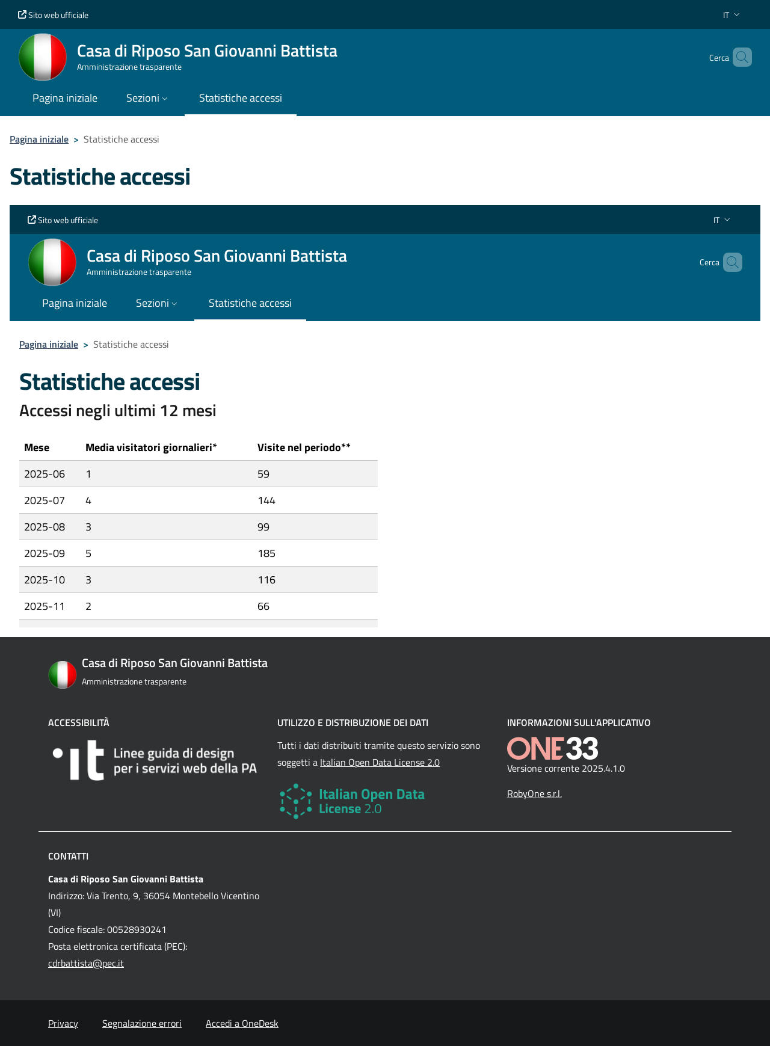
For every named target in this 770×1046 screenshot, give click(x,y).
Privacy (63, 1023)
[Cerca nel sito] (737, 57)
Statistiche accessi (240, 98)
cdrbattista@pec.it (86, 963)
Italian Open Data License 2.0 (380, 762)
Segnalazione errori (142, 1023)
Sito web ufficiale (53, 14)
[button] (732, 14)
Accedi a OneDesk (242, 1023)
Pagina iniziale (39, 139)
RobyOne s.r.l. (534, 793)
